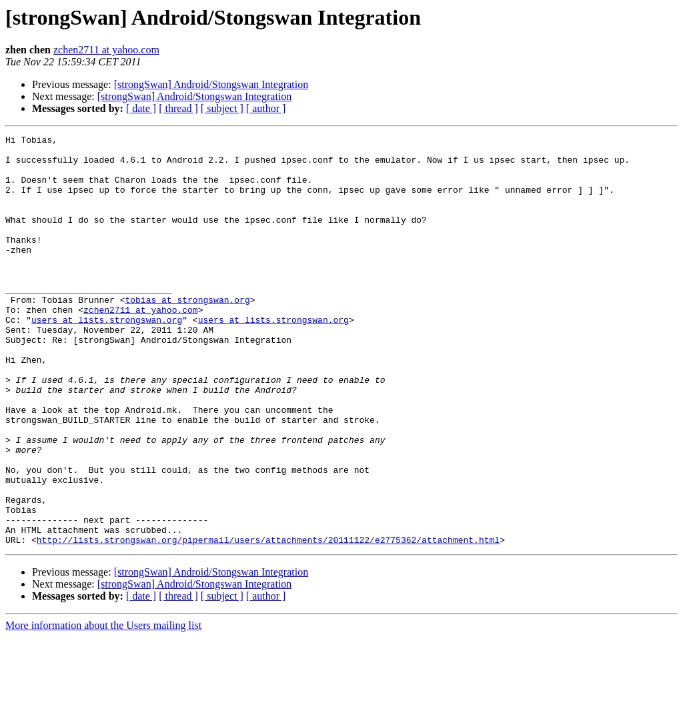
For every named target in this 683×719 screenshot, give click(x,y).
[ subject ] (222, 108)
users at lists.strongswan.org (106, 357)
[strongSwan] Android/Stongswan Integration (211, 84)
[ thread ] (178, 108)
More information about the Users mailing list (103, 707)
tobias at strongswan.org (187, 333)
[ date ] (141, 108)
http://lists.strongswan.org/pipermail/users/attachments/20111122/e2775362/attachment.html (268, 622)
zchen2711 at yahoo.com (106, 49)
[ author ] (266, 108)
